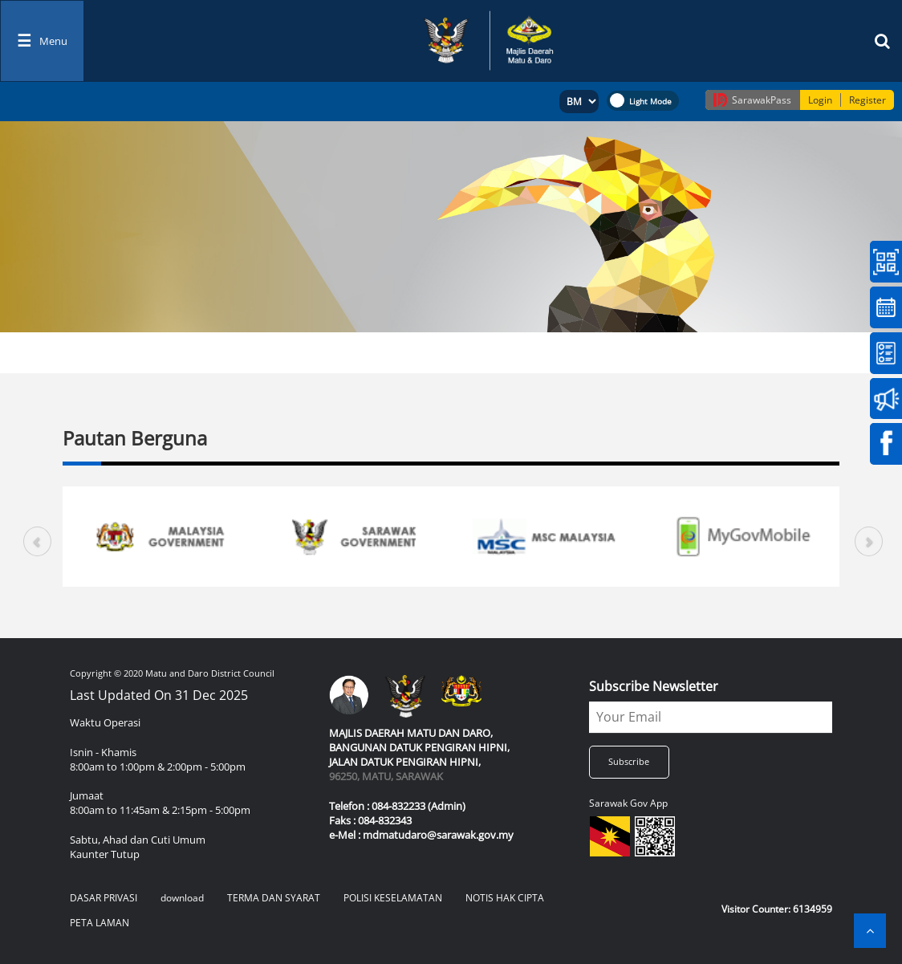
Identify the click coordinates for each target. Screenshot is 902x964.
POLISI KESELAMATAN (392, 898)
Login (820, 100)
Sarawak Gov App (628, 803)
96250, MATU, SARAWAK (386, 776)
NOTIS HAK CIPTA (504, 898)
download (182, 898)
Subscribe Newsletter (653, 686)
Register (867, 100)
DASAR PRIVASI (103, 898)
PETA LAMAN (99, 922)
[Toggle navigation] (42, 41)
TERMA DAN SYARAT (273, 898)
